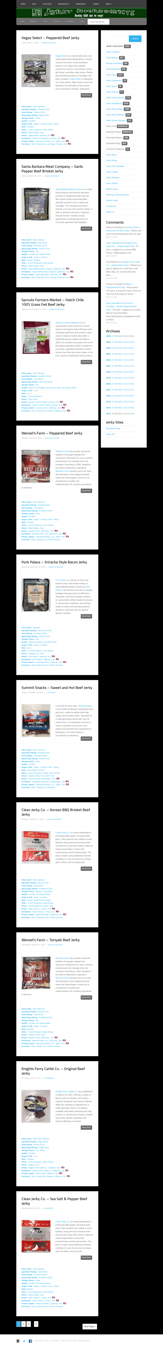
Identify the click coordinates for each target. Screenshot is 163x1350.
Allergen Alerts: (28, 119)
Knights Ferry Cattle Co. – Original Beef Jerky (53, 1071)
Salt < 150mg (53, 1287)
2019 (108, 378)
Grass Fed (49, 388)
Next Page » (89, 1327)
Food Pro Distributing (40, 139)
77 (121, 92)
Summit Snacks (85, 706)
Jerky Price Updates (115, 167)
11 (127, 149)
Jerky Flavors (112, 92)
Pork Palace (61, 581)
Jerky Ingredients (81, 13)
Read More (86, 96)
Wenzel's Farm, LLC (40, 534)
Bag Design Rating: (30, 116)
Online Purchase (53, 540)
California (57, 269)
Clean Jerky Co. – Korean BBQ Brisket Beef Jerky (56, 812)
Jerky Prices (111, 161)
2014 (108, 408)
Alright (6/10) (44, 116)
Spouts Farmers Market (41, 406)
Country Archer (42, 408)
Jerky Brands (112, 58)
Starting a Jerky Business (117, 195)
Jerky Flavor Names (115, 98)
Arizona (51, 403)
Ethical (31, 388)
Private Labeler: (28, 142)
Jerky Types (111, 87)
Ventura (50, 411)
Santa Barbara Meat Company (69, 190)
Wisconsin (45, 532)
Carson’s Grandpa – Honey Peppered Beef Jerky (121, 307)
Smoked (30, 127)
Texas (44, 909)
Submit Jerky (112, 201)
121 (129, 121)
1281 (127, 47)
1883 (127, 110)
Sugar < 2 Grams (40, 258)
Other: (24, 130)
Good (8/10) (42, 243)
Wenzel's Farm (34, 532)
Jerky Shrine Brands (115, 115)
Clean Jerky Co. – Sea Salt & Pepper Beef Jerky (54, 1201)
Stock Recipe (48, 130)
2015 (108, 402)
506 (128, 115)
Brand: (24, 136)
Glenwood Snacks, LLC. (45, 142)
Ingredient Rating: (29, 110)
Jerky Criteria (112, 172)
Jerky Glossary (113, 178)
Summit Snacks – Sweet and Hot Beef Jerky (57, 688)
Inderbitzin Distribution (41, 782)
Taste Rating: (27, 113)
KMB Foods (40, 1174)
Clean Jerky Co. (63, 833)
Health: (25, 122)
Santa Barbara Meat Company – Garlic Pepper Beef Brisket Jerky (52, 169)
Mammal (41, 107)
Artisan (45, 774)
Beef (35, 107)
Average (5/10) (43, 110)
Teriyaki (31, 1035)
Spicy (30, 400)
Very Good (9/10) (46, 383)
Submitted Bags (113, 70)
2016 (108, 396)
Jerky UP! (110, 435)
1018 (126, 104)
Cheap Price (41, 145)
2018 (108, 384)
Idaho (58, 142)
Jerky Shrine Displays (116, 121)
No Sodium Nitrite (43, 255)
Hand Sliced (32, 771)
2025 (33, 540)
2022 (108, 360)
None (38, 119)
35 (120, 87)
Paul (42, 133)
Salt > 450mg (53, 124)
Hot (37, 654)
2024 (108, 348)
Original (31, 1165)
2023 (108, 354)
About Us (110, 212)
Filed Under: (27, 107)
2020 (108, 372)
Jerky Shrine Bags (114, 110)
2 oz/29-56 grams (35, 651)
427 (122, 58)
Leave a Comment (49, 43)
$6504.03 (127, 132)
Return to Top (42, 1341)
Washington (46, 779)
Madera (50, 1177)
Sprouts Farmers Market (66, 323)
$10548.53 (122, 127)
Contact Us (111, 207)
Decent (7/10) (39, 113)
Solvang (53, 278)
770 (128, 98)
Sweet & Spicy (34, 776)
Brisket (30, 261)
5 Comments (49, 1079)
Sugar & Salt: (27, 124)
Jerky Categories (113, 81)
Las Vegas (51, 145)
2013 (108, 414)
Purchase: (26, 145)
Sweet (47, 776)
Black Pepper (33, 133)
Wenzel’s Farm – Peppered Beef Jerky (52, 434)
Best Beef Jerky (113, 429)
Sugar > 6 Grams (40, 124)
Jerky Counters (113, 52)
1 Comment (51, 693)
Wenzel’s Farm (62, 452)
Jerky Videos (112, 184)
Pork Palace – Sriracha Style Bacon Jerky (54, 562)
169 (125, 64)
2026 (33, 145)
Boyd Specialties (42, 275)
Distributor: (26, 139)
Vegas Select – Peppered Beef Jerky (50, 38)
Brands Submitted (114, 64)
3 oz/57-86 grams (35, 130)
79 (125, 81)
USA (48, 136)
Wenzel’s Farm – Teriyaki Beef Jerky (51, 940)
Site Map (55, 1341)
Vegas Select (61, 56)
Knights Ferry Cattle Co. (66, 1092)
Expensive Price (42, 278)
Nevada (43, 136)
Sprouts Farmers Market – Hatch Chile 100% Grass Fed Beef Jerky (53, 302)
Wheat (49, 892)
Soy (37, 252)
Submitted (51, 788)
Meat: (24, 127)
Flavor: (25, 133)
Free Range (39, 388)
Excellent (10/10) (40, 246)
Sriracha (31, 654)
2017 (108, 390)
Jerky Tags (111, 75)
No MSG (32, 122)
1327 (120, 75)
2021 (108, 366)
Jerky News (111, 155)
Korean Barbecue (35, 907)
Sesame (39, 892)
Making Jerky (112, 189)
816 (123, 70)
